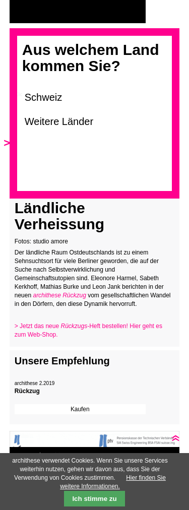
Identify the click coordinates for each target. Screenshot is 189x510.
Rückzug (27, 391)
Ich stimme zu (94, 498)
